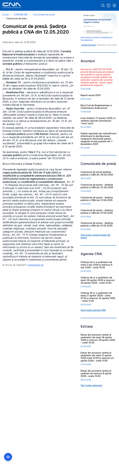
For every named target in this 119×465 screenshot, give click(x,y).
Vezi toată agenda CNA (93, 310)
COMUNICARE (21, 14)
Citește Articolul (88, 45)
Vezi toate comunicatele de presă (95, 236)
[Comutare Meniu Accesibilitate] (8, 457)
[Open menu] (114, 5)
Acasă (5, 14)
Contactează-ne (35, 265)
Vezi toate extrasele (91, 385)
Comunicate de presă (44, 14)
